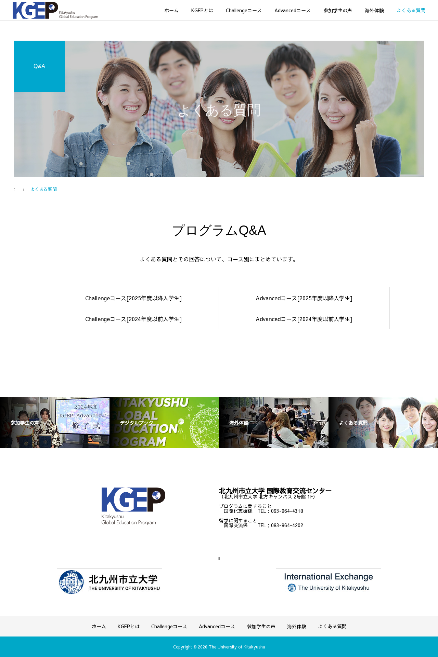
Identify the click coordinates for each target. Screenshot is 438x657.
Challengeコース (244, 10)
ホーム (171, 10)
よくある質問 (411, 10)
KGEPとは (202, 10)
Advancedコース (292, 10)
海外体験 (374, 10)
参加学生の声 (337, 10)
